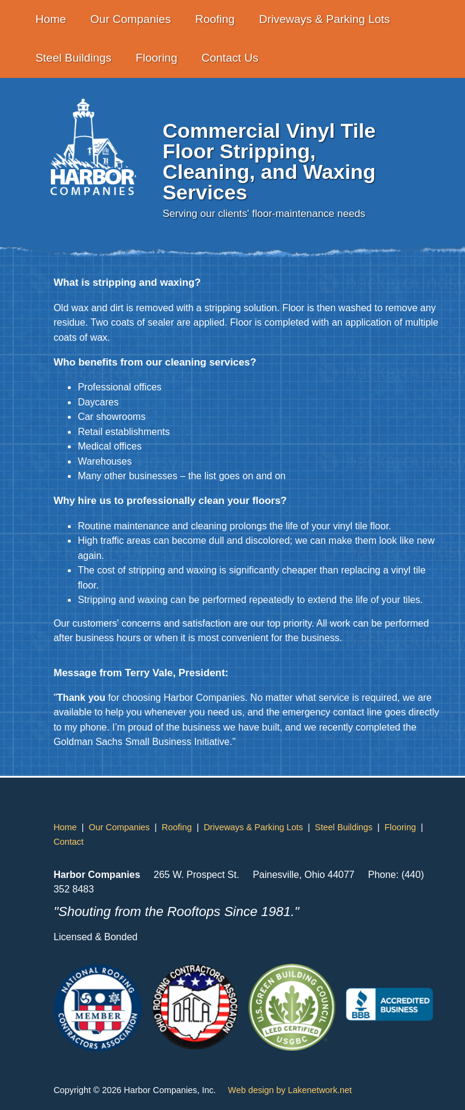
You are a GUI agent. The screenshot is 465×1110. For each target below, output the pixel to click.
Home (50, 19)
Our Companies (130, 19)
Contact (68, 842)
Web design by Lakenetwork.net (290, 1090)
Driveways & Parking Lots (324, 19)
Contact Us (230, 57)
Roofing (215, 19)
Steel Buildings (73, 57)
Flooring (156, 57)
